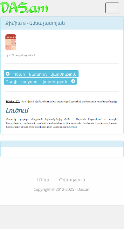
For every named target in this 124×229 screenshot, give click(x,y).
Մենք (43, 180)
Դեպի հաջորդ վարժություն (40, 81)
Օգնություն (72, 180)
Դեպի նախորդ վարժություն (41, 74)
